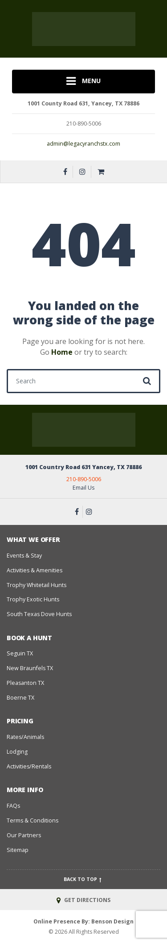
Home (62, 352)
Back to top (83, 879)
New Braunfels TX (30, 668)
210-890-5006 (83, 479)
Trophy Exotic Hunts (33, 599)
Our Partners (24, 835)
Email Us (83, 487)
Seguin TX (20, 653)
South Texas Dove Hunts (39, 614)
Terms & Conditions (32, 820)
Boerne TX (20, 697)
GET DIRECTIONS (83, 900)
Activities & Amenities (34, 570)
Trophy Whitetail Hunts (36, 585)
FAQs (13, 806)
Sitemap (18, 850)
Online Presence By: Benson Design (83, 921)
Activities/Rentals (29, 766)
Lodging (17, 751)
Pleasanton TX (25, 683)
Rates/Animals (25, 737)
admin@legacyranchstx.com (83, 143)
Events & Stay (24, 555)
